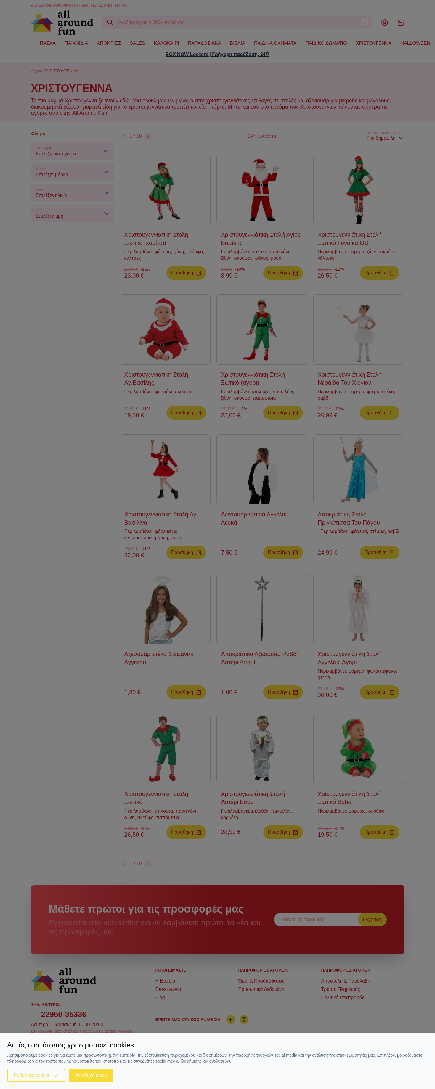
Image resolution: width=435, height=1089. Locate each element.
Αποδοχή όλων (91, 1075)
